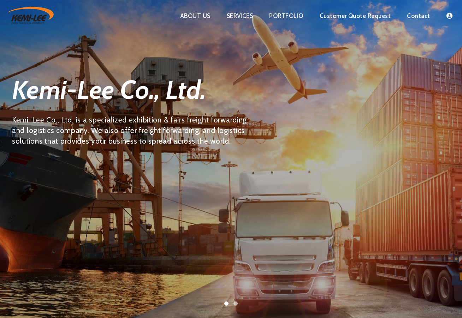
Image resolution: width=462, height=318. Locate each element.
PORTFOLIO (286, 15)
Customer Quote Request (355, 15)
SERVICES (240, 15)
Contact (418, 15)
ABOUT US (195, 15)
